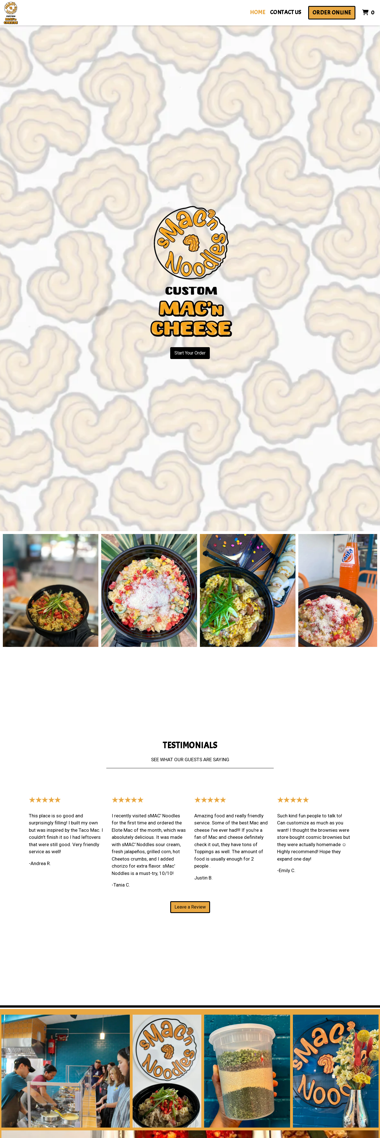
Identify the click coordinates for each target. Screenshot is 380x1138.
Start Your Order (190, 353)
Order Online (331, 12)
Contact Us (285, 12)
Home (257, 12)
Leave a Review (190, 907)
